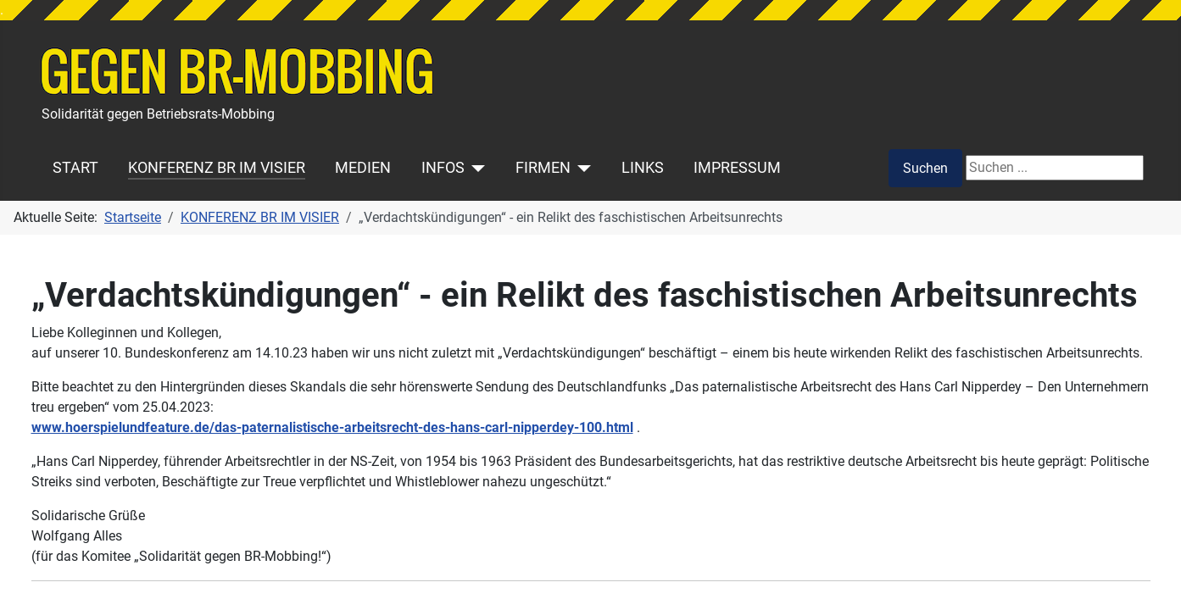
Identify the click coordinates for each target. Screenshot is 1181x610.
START (75, 167)
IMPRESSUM (737, 167)
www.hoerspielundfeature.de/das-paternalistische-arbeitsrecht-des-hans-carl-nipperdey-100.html (332, 427)
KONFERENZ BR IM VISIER (216, 167)
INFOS (443, 167)
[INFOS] (475, 168)
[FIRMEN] (581, 168)
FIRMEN (543, 167)
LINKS (642, 167)
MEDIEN (363, 167)
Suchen (925, 168)
